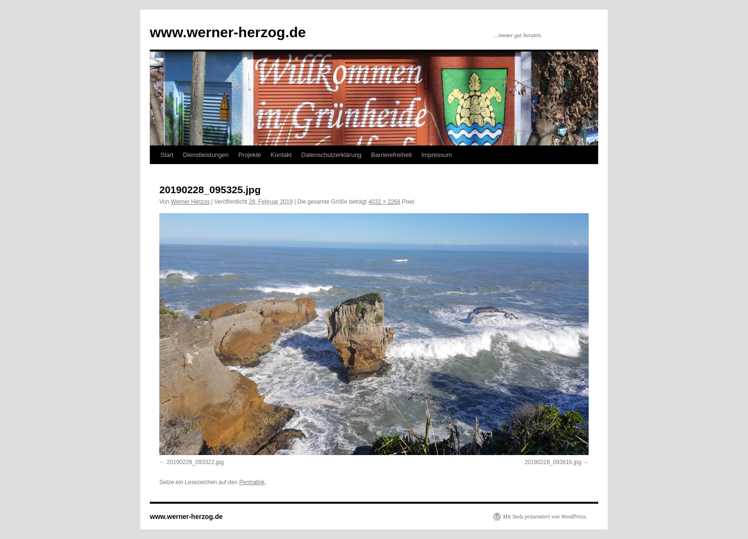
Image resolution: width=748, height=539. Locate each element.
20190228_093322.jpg (194, 462)
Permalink (251, 482)
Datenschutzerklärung (331, 154)
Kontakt (280, 154)
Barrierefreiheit (391, 154)
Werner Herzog (190, 201)
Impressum (436, 154)
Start (166, 154)
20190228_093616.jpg (552, 462)
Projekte (250, 154)
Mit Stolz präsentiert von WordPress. (545, 516)
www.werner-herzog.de (228, 32)
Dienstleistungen (206, 154)
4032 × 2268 (384, 201)
